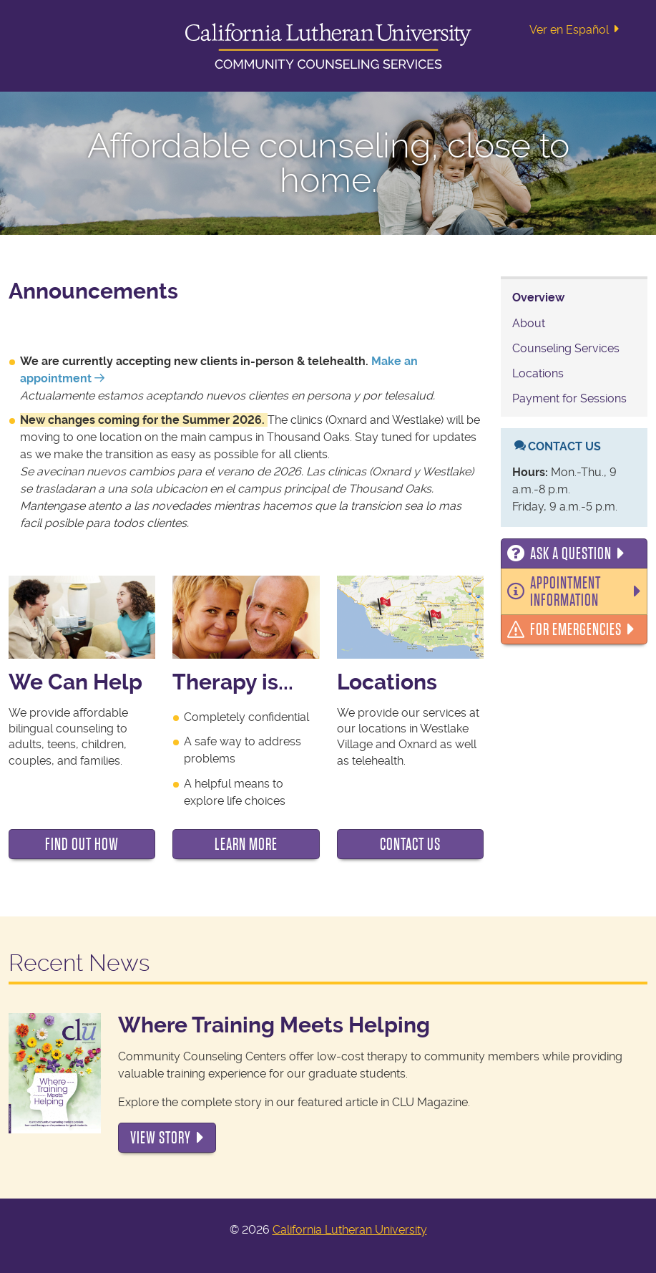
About (528, 323)
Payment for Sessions (569, 398)
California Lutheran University (350, 1229)
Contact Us (410, 844)
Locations (538, 373)
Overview (538, 297)
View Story (160, 1137)
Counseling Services (566, 348)
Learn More (246, 844)
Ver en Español (577, 29)
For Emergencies (576, 629)
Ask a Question (571, 553)
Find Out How (82, 844)
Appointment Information (565, 591)
